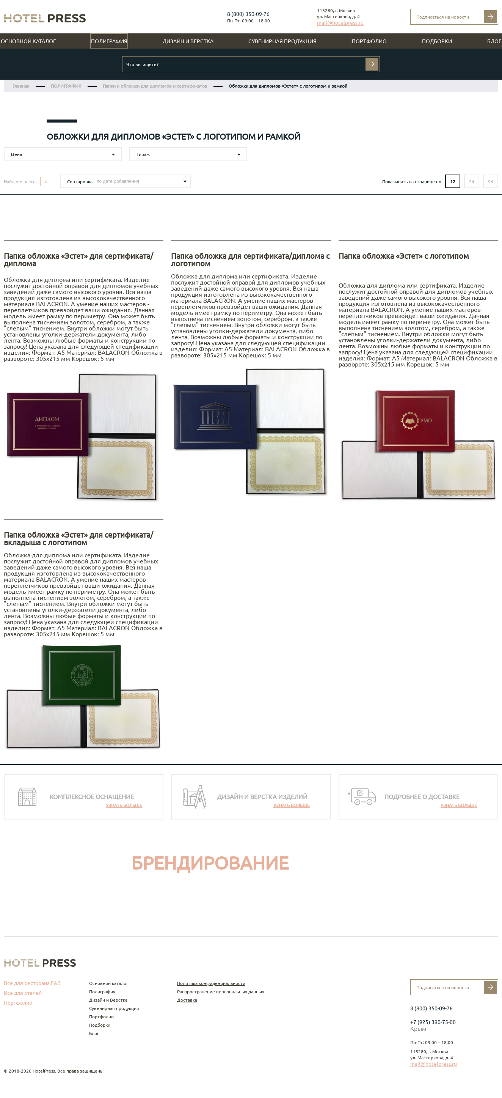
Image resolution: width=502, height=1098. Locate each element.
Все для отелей (23, 993)
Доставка (187, 999)
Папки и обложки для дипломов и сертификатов (155, 85)
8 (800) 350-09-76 (248, 14)
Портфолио (369, 41)
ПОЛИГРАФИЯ (66, 85)
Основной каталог (28, 41)
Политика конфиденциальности (211, 983)
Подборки (437, 41)
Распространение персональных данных (220, 991)
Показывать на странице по (411, 181)
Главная (21, 85)
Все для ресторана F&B (32, 983)
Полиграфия (109, 41)
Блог (494, 41)
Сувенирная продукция (282, 41)
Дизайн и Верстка (188, 41)
